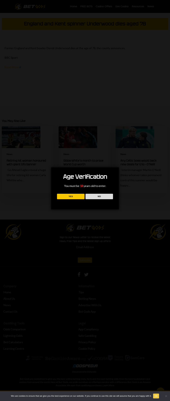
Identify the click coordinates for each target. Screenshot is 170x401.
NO (99, 196)
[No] (166, 396)
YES (71, 196)
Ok (156, 396)
